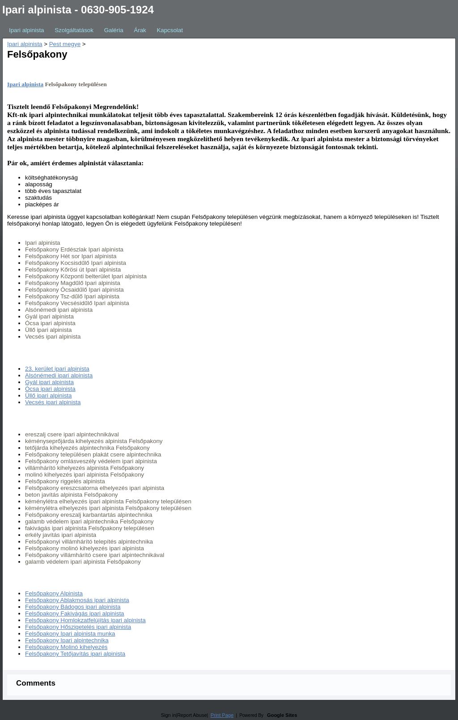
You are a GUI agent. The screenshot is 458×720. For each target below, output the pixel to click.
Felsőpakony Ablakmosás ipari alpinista (77, 600)
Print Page (222, 715)
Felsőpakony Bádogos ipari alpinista (72, 606)
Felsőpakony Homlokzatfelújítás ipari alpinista (85, 620)
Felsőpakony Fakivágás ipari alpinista (74, 613)
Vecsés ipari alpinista (53, 402)
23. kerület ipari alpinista (57, 368)
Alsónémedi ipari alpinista (59, 375)
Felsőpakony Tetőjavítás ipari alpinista (75, 653)
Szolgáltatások (74, 30)
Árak (140, 30)
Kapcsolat (170, 30)
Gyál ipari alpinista (49, 382)
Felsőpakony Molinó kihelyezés (66, 647)
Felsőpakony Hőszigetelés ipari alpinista (78, 627)
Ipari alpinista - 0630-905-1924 (78, 10)
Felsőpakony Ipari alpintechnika (67, 640)
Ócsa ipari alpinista (50, 388)
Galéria (113, 30)
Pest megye (65, 44)
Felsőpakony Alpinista (54, 593)
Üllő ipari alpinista (48, 395)
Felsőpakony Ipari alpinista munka (70, 633)
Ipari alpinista (26, 30)
